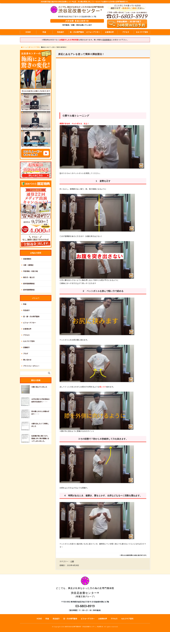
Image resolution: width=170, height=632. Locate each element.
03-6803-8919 (85, 606)
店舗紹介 (26, 347)
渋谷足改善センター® (85, 588)
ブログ (25, 353)
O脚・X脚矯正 (28, 265)
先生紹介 (60, 32)
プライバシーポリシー (31, 366)
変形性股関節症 (29, 283)
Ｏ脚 (72, 561)
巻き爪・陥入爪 (29, 277)
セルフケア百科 (142, 32)
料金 (44, 32)
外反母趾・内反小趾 (30, 271)
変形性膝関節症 (29, 290)
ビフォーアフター (93, 32)
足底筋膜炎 (27, 259)
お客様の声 (109, 32)
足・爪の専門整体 (77, 32)
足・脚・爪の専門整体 (31, 316)
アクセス (125, 32)
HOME (28, 32)
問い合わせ (27, 360)
